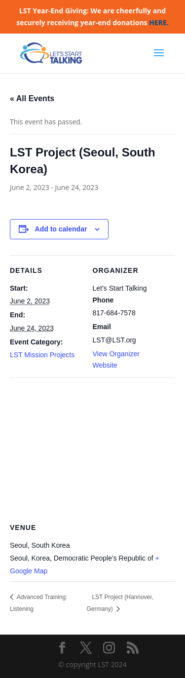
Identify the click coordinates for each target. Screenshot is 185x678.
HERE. (159, 22)
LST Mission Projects (42, 355)
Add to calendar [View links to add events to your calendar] (61, 229)
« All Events (32, 98)
